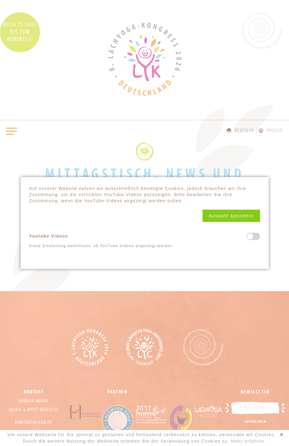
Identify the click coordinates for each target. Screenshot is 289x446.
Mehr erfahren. (248, 441)
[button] (231, 216)
